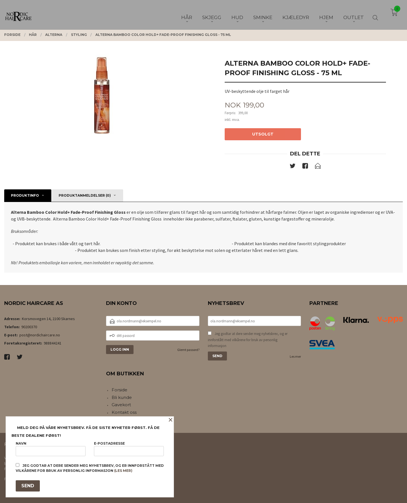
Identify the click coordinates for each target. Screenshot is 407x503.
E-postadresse (129, 448)
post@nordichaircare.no (39, 334)
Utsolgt (262, 134)
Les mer (295, 356)
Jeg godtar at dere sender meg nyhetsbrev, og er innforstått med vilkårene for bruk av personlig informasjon (248, 339)
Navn (51, 448)
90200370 (29, 326)
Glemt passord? (188, 350)
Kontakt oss (124, 412)
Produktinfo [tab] (25, 195)
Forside (119, 389)
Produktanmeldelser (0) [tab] (85, 195)
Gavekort (121, 404)
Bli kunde (122, 397)
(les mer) (123, 470)
